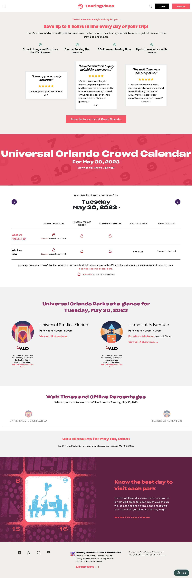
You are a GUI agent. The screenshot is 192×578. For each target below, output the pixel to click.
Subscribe (181, 6)
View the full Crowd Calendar (96, 167)
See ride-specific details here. (96, 268)
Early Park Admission (141, 336)
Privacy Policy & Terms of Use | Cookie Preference (147, 555)
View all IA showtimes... (143, 341)
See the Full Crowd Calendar (132, 517)
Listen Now (88, 567)
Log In (162, 6)
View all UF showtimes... (54, 336)
